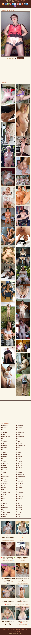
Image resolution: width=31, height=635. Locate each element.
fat (2, 496)
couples (4, 481)
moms (18, 450)
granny (4, 514)
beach (3, 439)
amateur (4, 425)
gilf (3, 505)
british (3, 461)
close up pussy (6, 476)
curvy (3, 487)
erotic (3, 494)
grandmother (5, 512)
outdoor (19, 461)
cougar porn (5, 478)
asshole (4, 432)
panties (19, 472)
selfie (18, 485)
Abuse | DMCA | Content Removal (11, 629)
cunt (3, 485)
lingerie (19, 443)
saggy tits (19, 483)
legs (18, 441)
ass (3, 430)
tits (18, 501)
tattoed (19, 498)
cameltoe (4, 470)
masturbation (20, 445)
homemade (20, 432)
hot (18, 434)
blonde (4, 454)
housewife (20, 436)
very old (19, 510)
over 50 (19, 465)
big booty (4, 445)
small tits (19, 492)
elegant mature (6, 492)
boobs (3, 459)
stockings (19, 496)
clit (2, 474)
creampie (4, 483)
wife (18, 514)
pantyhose (20, 474)
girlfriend (4, 507)
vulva (18, 512)
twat (18, 503)
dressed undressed (7, 490)
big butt (4, 467)
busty (3, 465)
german (4, 503)
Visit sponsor (20, 58)
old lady (19, 456)
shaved (19, 487)
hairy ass (19, 425)
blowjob (4, 456)
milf (18, 447)
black (3, 452)
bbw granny (5, 436)
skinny (19, 490)
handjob (19, 427)
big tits (4, 447)
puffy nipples (20, 476)
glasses (4, 510)
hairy (3, 516)
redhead (19, 481)
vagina (19, 507)
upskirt (19, 505)
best (3, 443)
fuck (3, 501)
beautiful (4, 441)
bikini (3, 450)
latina (18, 439)
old (18, 454)
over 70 (19, 470)
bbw (3, 434)
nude (18, 452)
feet (3, 498)
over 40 (19, 463)
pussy (18, 478)
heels (18, 430)
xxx (18, 516)
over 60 (19, 467)
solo (18, 494)
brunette (4, 463)
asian (3, 427)
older (18, 459)
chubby (4, 472)
